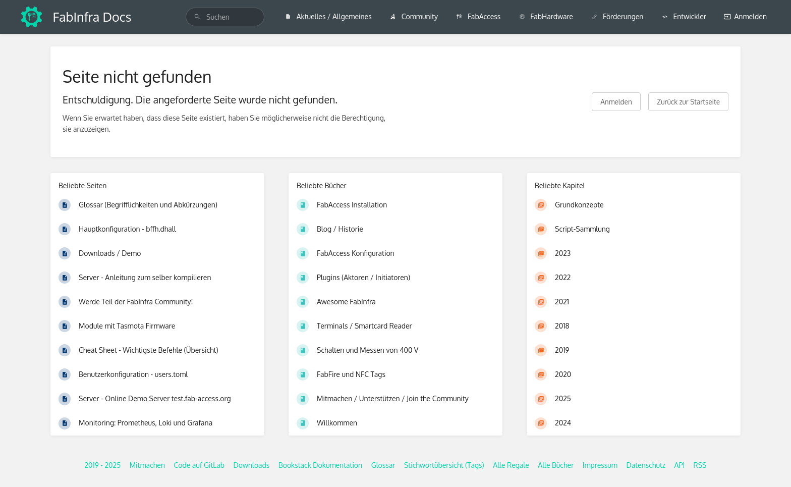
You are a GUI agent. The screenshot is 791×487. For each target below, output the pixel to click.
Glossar (383, 465)
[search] (225, 17)
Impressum (600, 465)
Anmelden (745, 16)
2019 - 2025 (102, 465)
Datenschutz (646, 465)
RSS (700, 465)
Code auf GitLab (199, 465)
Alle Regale (511, 465)
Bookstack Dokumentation (320, 465)
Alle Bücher (556, 465)
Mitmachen (147, 465)
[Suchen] (197, 17)
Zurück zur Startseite (688, 101)
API (679, 465)
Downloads (252, 465)
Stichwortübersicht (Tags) (444, 465)
